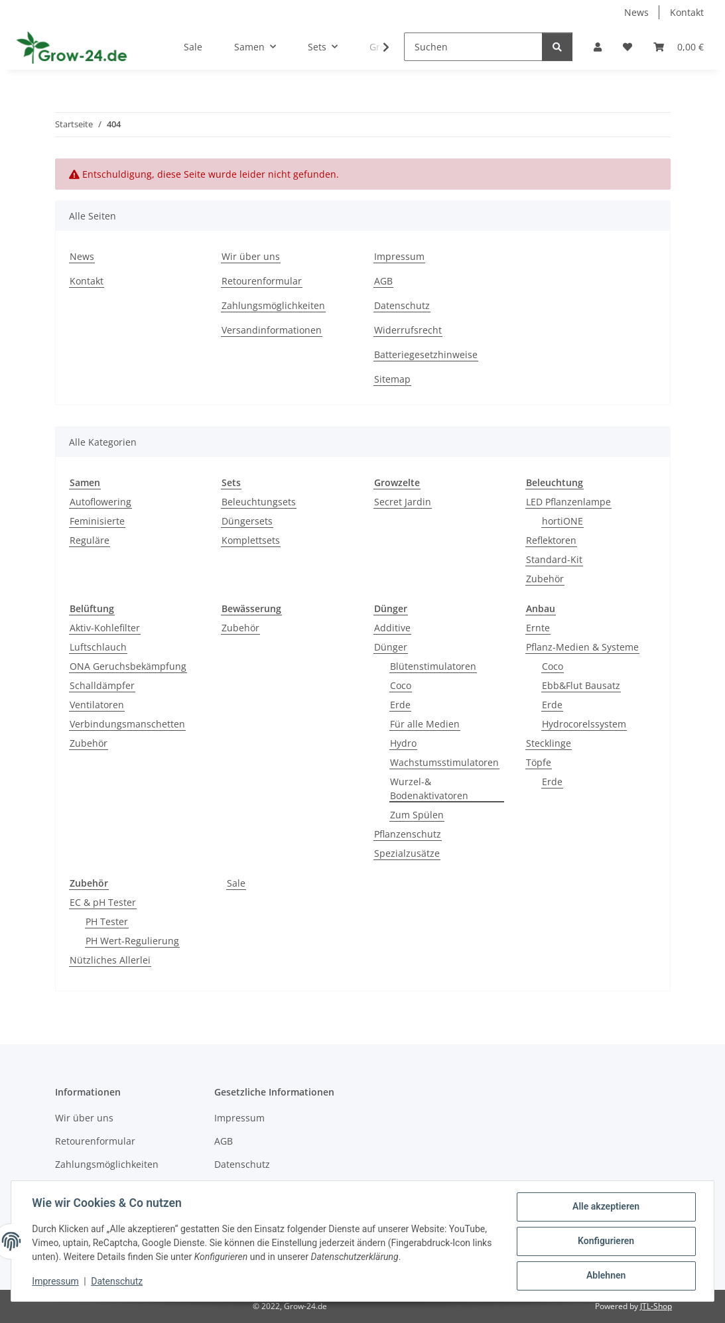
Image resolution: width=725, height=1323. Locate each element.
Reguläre (89, 540)
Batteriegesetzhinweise (426, 354)
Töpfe (538, 762)
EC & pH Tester (103, 902)
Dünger (390, 647)
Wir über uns (251, 256)
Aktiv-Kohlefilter (105, 627)
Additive (392, 627)
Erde (400, 704)
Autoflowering (100, 501)
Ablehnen (605, 1276)
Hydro (403, 743)
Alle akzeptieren (605, 1207)
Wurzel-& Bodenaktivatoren (429, 788)
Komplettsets (251, 540)
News (636, 12)
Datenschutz (117, 1282)
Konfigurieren (605, 1241)
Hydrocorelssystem (584, 724)
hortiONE (562, 521)
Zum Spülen (417, 814)
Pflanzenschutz (407, 834)
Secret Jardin (402, 501)
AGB (383, 281)
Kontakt (687, 12)
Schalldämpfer (102, 685)
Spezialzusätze (407, 853)
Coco (400, 685)
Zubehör (545, 578)
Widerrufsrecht (408, 330)
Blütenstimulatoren (433, 666)
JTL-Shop (656, 1306)
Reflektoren (551, 540)
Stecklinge (548, 743)
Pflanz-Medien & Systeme (582, 647)
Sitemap (392, 379)
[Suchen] (473, 46)
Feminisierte (97, 521)
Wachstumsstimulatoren (444, 762)
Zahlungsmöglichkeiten (273, 305)
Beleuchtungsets (259, 501)
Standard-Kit (554, 559)
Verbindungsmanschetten (127, 724)
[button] (597, 47)
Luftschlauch (98, 647)
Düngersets (247, 521)
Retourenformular (262, 281)
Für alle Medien (425, 724)
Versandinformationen (272, 330)
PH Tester (107, 921)
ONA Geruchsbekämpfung (128, 666)
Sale (236, 883)
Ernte (538, 627)
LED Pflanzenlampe (568, 501)
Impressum (56, 1282)
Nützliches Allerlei (110, 960)
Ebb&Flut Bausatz (581, 685)
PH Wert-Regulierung (132, 940)
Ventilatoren (97, 704)
